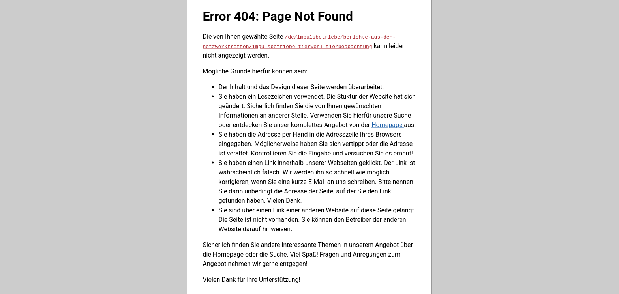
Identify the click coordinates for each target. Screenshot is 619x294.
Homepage (387, 124)
